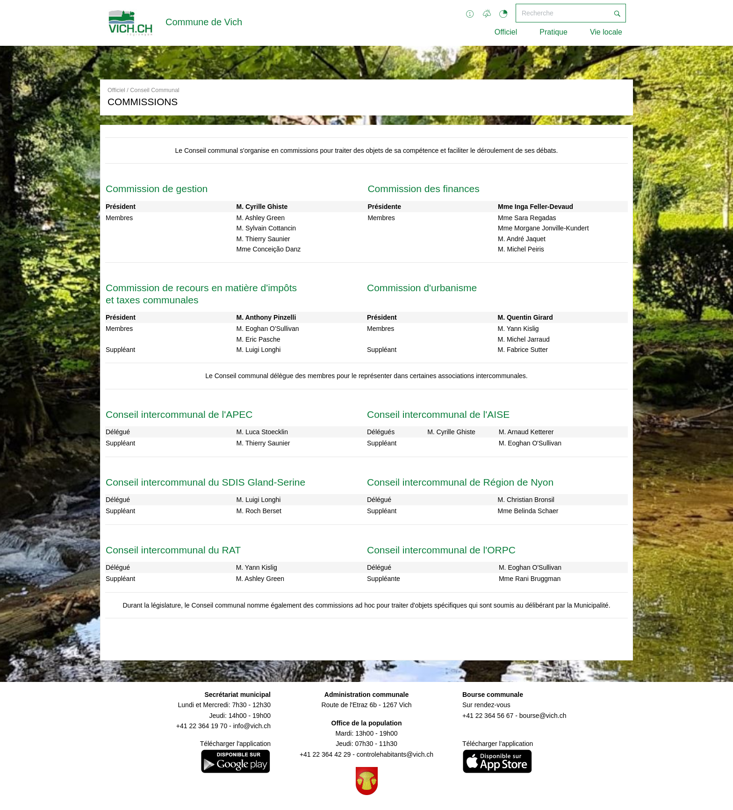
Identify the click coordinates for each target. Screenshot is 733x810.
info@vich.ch (252, 726)
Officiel (506, 32)
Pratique (553, 32)
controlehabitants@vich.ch (395, 754)
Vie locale (606, 32)
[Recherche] (562, 13)
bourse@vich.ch (543, 715)
